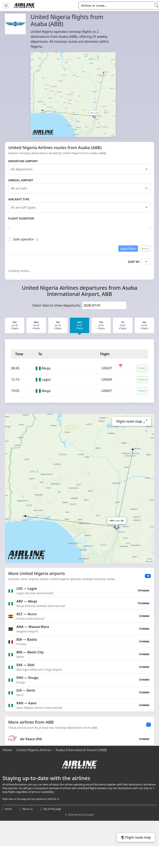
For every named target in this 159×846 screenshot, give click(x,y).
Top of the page (52, 809)
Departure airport (23, 161)
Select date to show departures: (56, 305)
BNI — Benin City (30, 652)
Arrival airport (20, 180)
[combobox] (81, 169)
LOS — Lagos (26, 588)
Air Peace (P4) (31, 739)
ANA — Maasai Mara (32, 626)
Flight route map (136, 837)
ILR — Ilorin (25, 690)
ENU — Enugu (27, 677)
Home (7, 750)
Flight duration (21, 218)
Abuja (45, 368)
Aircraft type (18, 199)
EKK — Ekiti (25, 665)
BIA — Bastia (26, 639)
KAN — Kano (26, 703)
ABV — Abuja (26, 601)
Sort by (134, 262)
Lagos (46, 379)
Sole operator (26, 239)
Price (142, 368)
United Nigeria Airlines (33, 750)
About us (27, 809)
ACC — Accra (26, 614)
